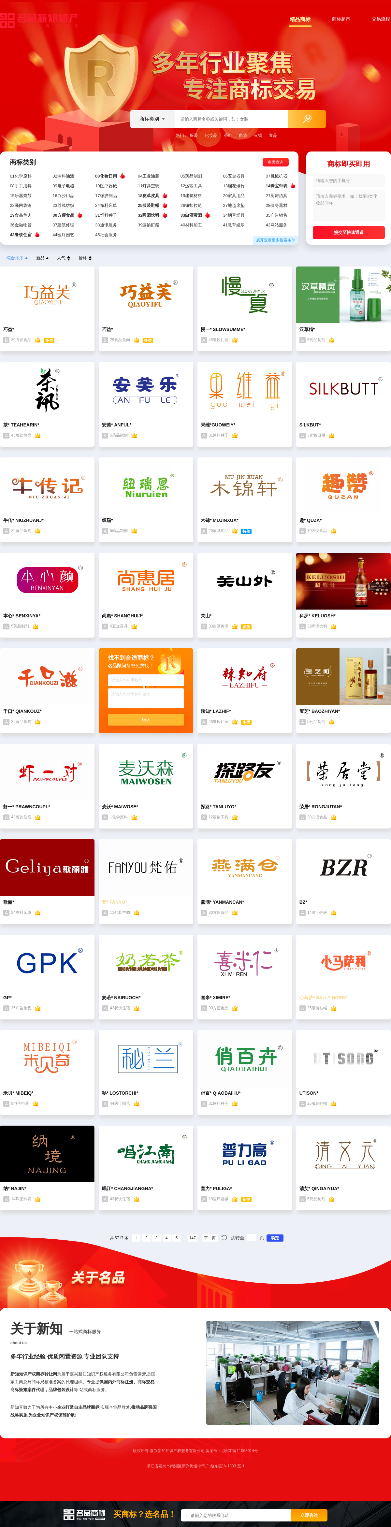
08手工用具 (21, 185)
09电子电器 (63, 185)
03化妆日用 (106, 176)
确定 (275, 1238)
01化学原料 (21, 176)
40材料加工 (192, 225)
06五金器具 (234, 176)
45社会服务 (106, 234)
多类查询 (278, 162)
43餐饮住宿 (21, 234)
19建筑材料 (192, 195)
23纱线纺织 (63, 205)
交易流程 (381, 19)
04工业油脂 (149, 176)
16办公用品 (63, 195)
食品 (273, 135)
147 (192, 1238)
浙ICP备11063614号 (240, 1450)
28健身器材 (277, 205)
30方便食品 (63, 215)
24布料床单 (106, 205)
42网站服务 (277, 225)
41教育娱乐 (234, 225)
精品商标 (300, 19)
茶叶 (228, 135)
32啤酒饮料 (149, 215)
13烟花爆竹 (234, 185)
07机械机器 (277, 176)
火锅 (258, 135)
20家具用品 (234, 195)
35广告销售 (277, 215)
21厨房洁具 (277, 195)
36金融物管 (21, 225)
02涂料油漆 (63, 176)
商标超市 (341, 19)
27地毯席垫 (234, 205)
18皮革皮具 (149, 195)
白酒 (243, 135)
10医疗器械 (106, 185)
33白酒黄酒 (192, 215)
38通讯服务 (106, 225)
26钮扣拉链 (192, 205)
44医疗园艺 (63, 234)
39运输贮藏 (149, 225)
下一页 (210, 1238)
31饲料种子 (106, 215)
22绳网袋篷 (21, 205)
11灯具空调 (149, 185)
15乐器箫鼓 (21, 195)
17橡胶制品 (106, 195)
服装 (194, 135)
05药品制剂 (192, 176)
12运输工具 (192, 185)
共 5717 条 (119, 1238)
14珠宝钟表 (277, 185)
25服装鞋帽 (149, 205)
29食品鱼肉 (21, 215)
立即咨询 (309, 1515)
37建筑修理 (63, 225)
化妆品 (211, 135)
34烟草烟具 (234, 215)
